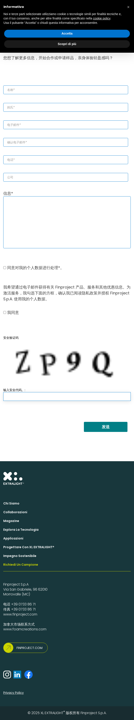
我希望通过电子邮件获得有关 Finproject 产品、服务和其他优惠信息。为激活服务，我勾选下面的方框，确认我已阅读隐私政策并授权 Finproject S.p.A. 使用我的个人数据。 (67, 293)
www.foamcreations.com (24, 629)
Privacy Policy (13, 692)
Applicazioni (13, 538)
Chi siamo (11, 503)
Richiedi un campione (20, 564)
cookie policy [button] (101, 18)
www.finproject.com (20, 614)
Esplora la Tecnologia (21, 529)
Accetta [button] (67, 33)
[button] (128, 6)
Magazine (11, 521)
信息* (67, 219)
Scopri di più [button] (67, 44)
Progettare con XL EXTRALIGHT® (28, 547)
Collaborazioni (15, 512)
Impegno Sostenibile (19, 556)
